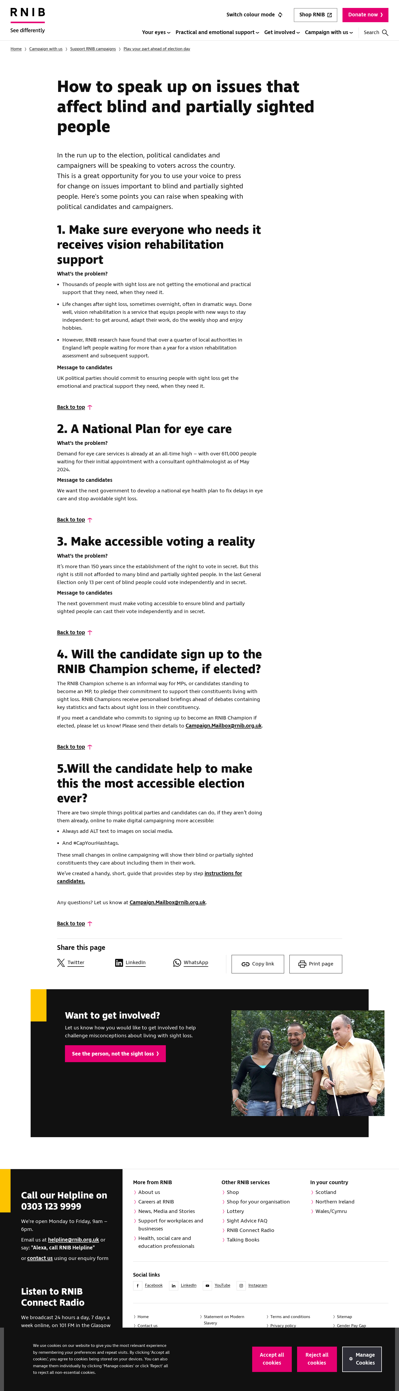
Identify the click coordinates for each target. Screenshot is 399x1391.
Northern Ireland (335, 1202)
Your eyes (156, 32)
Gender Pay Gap (351, 1326)
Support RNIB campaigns (93, 49)
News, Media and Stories (166, 1211)
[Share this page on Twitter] (83, 963)
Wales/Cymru (331, 1211)
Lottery (235, 1211)
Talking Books (243, 1240)
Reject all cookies (317, 1359)
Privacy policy (283, 1326)
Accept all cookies (272, 1359)
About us (149, 1192)
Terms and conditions (290, 1317)
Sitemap (344, 1317)
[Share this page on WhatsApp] (199, 963)
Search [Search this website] (376, 32)
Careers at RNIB (156, 1202)
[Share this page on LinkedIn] (141, 963)
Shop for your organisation (258, 1202)
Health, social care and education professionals (166, 1242)
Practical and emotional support (217, 32)
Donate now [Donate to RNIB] (365, 14)
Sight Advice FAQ (247, 1221)
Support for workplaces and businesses (170, 1225)
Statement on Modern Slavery (224, 1320)
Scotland (326, 1192)
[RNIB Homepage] (28, 24)
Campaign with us (329, 32)
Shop (233, 1192)
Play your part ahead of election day (157, 49)
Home (16, 49)
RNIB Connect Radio (250, 1230)
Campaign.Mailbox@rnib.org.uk (224, 726)
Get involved (282, 32)
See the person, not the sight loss (115, 1054)
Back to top (71, 407)
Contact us (148, 1326)
